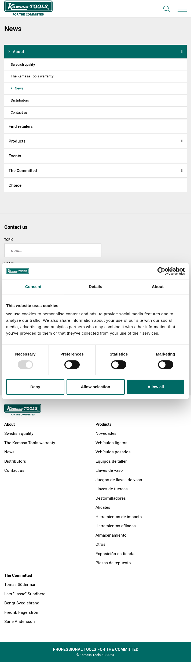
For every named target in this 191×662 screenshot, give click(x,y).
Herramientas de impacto (119, 516)
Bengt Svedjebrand (21, 602)
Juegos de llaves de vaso (119, 479)
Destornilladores (111, 498)
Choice (15, 185)
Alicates (103, 507)
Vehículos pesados (113, 451)
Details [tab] (95, 286)
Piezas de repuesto (113, 562)
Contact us (19, 112)
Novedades (106, 433)
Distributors (20, 100)
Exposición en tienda (115, 553)
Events (15, 155)
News (19, 88)
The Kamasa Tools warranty (32, 76)
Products (17, 141)
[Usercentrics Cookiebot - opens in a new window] (161, 271)
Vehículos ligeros (111, 442)
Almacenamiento (111, 535)
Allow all (156, 386)
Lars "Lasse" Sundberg (25, 593)
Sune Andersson (19, 621)
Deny (35, 386)
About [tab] (158, 286)
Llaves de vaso (109, 470)
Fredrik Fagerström (21, 612)
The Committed (23, 170)
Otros (100, 544)
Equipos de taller (111, 461)
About (18, 51)
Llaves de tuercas (112, 488)
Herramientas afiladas (116, 525)
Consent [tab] (33, 286)
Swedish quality (23, 64)
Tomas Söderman (20, 584)
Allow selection (95, 386)
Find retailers (21, 126)
